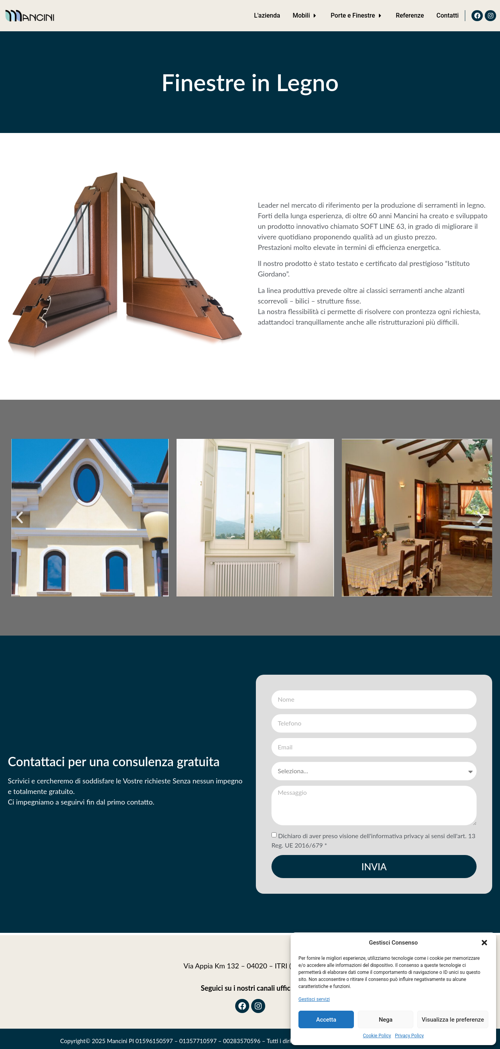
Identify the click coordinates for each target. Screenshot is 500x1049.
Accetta (326, 1019)
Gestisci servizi (314, 999)
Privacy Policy (409, 1035)
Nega (386, 1019)
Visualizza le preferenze (452, 1019)
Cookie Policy (377, 1035)
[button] (484, 943)
